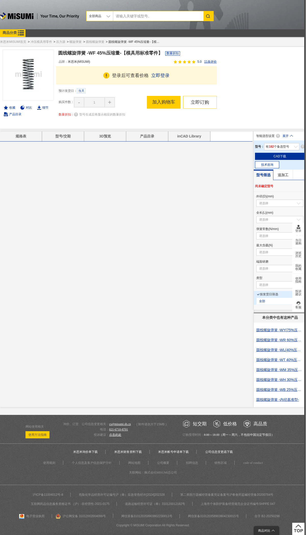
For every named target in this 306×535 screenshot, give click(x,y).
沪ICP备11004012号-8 (48, 494)
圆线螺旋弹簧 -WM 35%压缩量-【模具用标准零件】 (279, 370)
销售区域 (220, 463)
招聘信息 (192, 463)
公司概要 (163, 463)
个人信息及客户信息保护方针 (92, 463)
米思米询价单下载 (85, 452)
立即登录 (160, 75)
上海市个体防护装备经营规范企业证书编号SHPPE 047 (238, 504)
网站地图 (134, 463)
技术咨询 (267, 165)
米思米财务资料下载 (128, 452)
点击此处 (115, 435)
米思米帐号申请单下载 (173, 452)
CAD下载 (280, 156)
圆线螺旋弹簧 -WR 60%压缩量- (279, 340)
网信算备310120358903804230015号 (213, 516)
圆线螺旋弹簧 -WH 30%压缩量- (279, 380)
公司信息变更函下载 (219, 452)
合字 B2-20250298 (267, 516)
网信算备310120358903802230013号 (146, 516)
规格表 (21, 136)
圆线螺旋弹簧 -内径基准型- (277, 400)
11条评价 (210, 61)
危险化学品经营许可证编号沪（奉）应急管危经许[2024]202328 (122, 494)
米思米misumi (39, 17)
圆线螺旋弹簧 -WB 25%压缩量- (279, 390)
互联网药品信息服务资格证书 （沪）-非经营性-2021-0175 (70, 504)
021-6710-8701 (118, 429)
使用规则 (49, 463)
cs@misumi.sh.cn (120, 424)
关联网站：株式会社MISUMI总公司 (153, 472)
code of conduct (253, 463)
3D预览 (105, 136)
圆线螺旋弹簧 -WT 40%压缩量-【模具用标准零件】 (279, 360)
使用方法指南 (37, 435)
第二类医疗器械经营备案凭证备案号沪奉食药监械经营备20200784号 (226, 494)
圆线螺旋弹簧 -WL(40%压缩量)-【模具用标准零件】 (279, 350)
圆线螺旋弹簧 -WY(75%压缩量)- (279, 330)
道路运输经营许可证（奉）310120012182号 (155, 504)
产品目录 (15, 114)
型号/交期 (63, 136)
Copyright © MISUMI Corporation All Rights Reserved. (153, 525)
